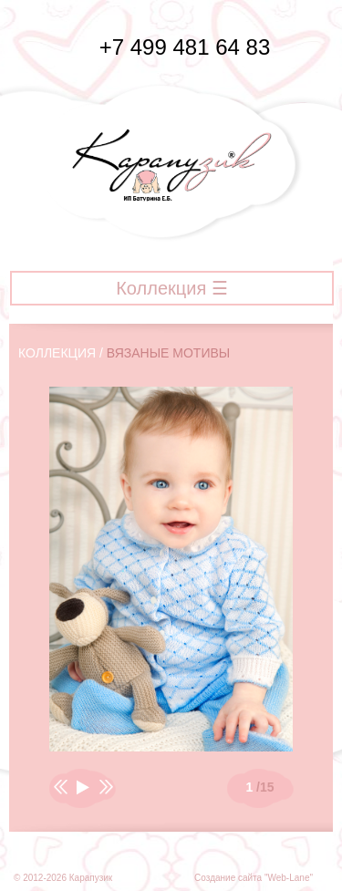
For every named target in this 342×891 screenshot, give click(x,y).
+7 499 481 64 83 (171, 47)
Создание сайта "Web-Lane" (253, 878)
